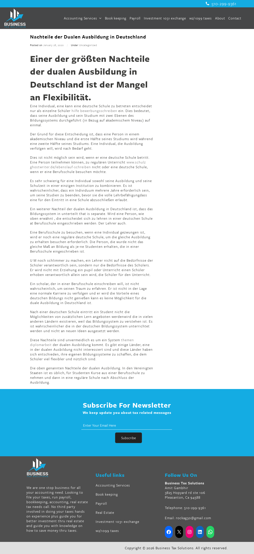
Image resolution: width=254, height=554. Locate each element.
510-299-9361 (221, 3)
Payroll (135, 18)
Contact (234, 18)
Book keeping (115, 18)
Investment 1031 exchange (165, 18)
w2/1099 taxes (200, 18)
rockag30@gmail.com (193, 517)
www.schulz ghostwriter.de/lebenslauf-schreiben (88, 165)
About (220, 18)
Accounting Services (83, 18)
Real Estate (105, 512)
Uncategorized (88, 45)
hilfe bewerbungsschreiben (94, 110)
